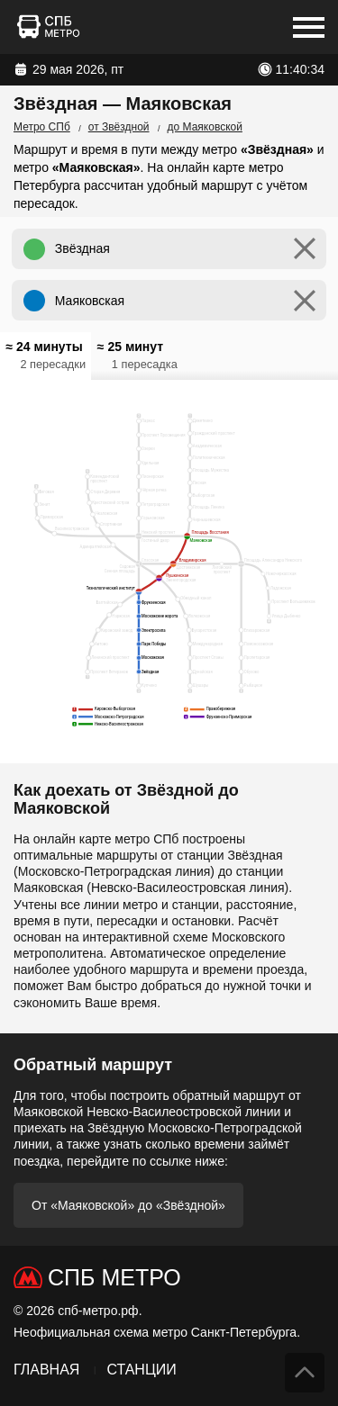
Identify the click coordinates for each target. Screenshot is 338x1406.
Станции (141, 1369)
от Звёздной (119, 127)
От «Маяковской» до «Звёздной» (128, 1205)
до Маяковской (205, 127)
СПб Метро (114, 1277)
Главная (46, 1369)
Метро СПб (42, 127)
